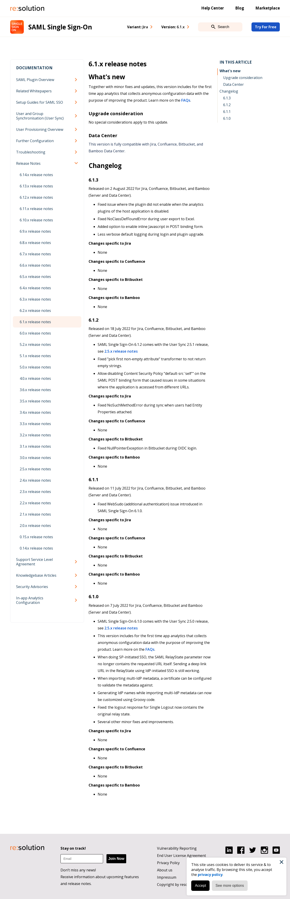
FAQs (185, 100)
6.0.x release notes (35, 333)
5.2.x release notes (35, 344)
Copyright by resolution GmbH (183, 884)
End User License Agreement (181, 855)
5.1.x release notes (35, 355)
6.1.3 (227, 98)
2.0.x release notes (35, 525)
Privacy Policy (168, 862)
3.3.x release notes (35, 423)
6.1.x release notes (35, 321)
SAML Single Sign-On (60, 27)
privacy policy (209, 873)
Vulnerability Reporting (177, 848)
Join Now (116, 859)
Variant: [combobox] (137, 26)
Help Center (212, 8)
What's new (230, 70)
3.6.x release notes (35, 389)
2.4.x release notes (35, 480)
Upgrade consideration (242, 77)
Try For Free (265, 26)
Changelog (229, 91)
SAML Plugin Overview (35, 79)
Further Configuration (35, 140)
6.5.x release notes (35, 276)
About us (164, 870)
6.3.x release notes (35, 299)
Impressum (166, 877)
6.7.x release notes (35, 253)
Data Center (233, 84)
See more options (229, 885)
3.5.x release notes (35, 401)
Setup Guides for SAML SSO (39, 102)
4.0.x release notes (35, 378)
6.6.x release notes (35, 265)
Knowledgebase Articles (36, 575)
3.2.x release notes (35, 435)
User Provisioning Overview (39, 129)
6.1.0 (227, 118)
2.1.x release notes (35, 514)
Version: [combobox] (173, 26)
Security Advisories (32, 586)
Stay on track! (73, 848)
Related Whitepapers (34, 90)
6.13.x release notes (36, 186)
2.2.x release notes (35, 502)
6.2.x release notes (35, 310)
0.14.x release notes (36, 548)
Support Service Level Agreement (34, 562)
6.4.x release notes (35, 287)
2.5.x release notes (35, 468)
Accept (199, 885)
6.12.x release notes (36, 197)
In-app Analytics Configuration (29, 600)
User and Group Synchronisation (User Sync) (40, 116)
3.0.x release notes (35, 457)
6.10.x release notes (36, 220)
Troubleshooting (30, 152)
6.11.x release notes (36, 208)
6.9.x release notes (35, 231)
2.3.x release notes (35, 491)
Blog (239, 8)
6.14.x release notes (36, 174)
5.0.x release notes (35, 367)
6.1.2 (227, 104)
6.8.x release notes (35, 242)
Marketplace (267, 8)
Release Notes (28, 163)
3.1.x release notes (35, 446)
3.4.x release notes (35, 412)
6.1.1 (227, 111)
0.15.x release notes (36, 536)
